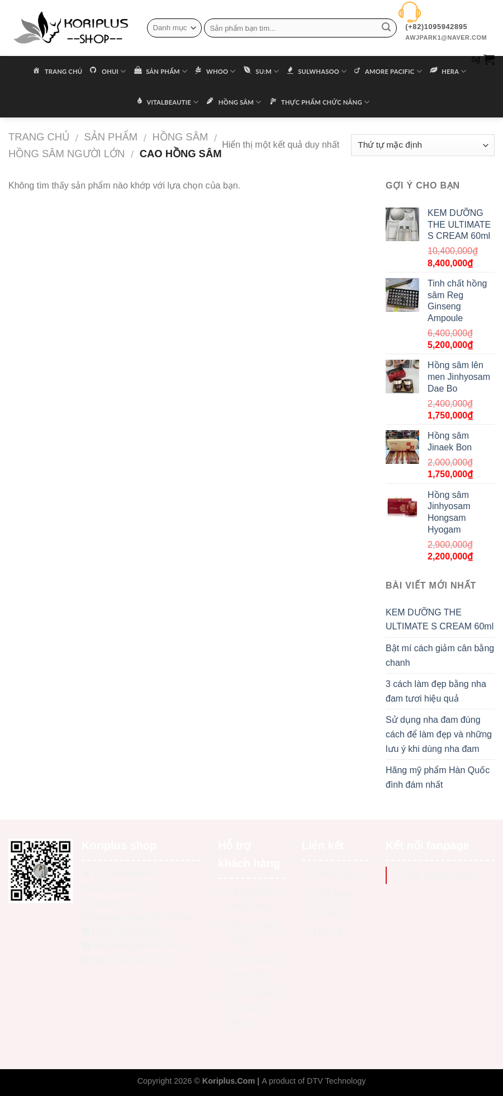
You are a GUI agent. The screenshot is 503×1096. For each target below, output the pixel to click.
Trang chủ (38, 137)
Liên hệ (328, 933)
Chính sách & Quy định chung (256, 1008)
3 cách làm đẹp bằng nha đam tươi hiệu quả (436, 691)
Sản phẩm (110, 137)
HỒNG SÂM (180, 137)
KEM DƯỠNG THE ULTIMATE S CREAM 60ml (439, 620)
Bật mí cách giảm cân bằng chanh (440, 655)
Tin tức (327, 913)
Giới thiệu (333, 894)
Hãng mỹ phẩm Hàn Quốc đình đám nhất (438, 777)
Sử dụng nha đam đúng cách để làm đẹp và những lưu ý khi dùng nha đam (439, 734)
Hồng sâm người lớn (66, 153)
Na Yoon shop (440, 875)
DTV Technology (336, 1080)
